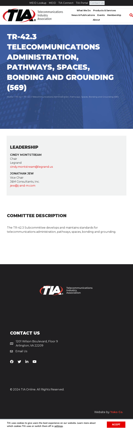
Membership (114, 15)
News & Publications (83, 15)
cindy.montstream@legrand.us (31, 166)
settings (58, 426)
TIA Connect (65, 2)
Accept (116, 424)
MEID (52, 2)
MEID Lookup (37, 2)
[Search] (129, 15)
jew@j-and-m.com (22, 185)
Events (101, 15)
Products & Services (104, 10)
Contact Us (97, 2)
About (96, 20)
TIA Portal (82, 2)
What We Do (84, 10)
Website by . (108, 412)
